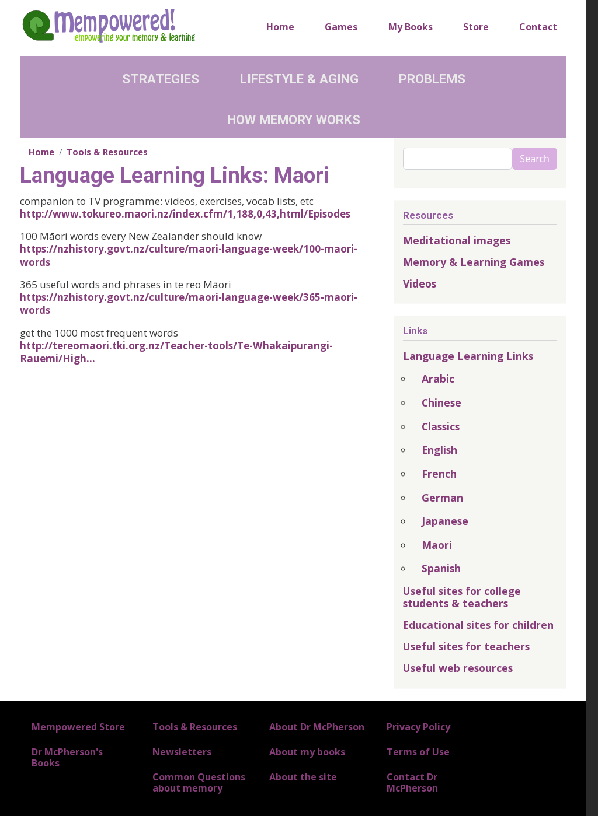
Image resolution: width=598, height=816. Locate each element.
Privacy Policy (418, 726)
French (439, 474)
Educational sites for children (478, 625)
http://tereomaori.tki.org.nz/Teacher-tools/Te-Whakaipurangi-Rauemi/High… (176, 352)
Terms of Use (418, 751)
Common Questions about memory (198, 782)
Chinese (441, 402)
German (442, 498)
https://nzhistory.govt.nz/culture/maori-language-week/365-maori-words (188, 303)
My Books (410, 26)
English (439, 450)
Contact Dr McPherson (412, 782)
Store (476, 26)
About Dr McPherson (316, 726)
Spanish (441, 568)
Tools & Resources (107, 151)
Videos (419, 283)
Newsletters (181, 751)
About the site (303, 777)
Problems (432, 78)
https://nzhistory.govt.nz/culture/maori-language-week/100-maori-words (188, 255)
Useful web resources (458, 668)
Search (535, 158)
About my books (307, 751)
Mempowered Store (78, 726)
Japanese (445, 521)
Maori (437, 545)
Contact (538, 26)
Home (280, 26)
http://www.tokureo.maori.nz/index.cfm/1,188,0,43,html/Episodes (185, 213)
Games (341, 26)
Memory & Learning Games (473, 262)
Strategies (160, 78)
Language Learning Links (468, 356)
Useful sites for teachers (466, 646)
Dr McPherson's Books (67, 757)
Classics (441, 426)
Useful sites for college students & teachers (462, 597)
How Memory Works (293, 119)
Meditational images (456, 240)
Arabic (438, 379)
